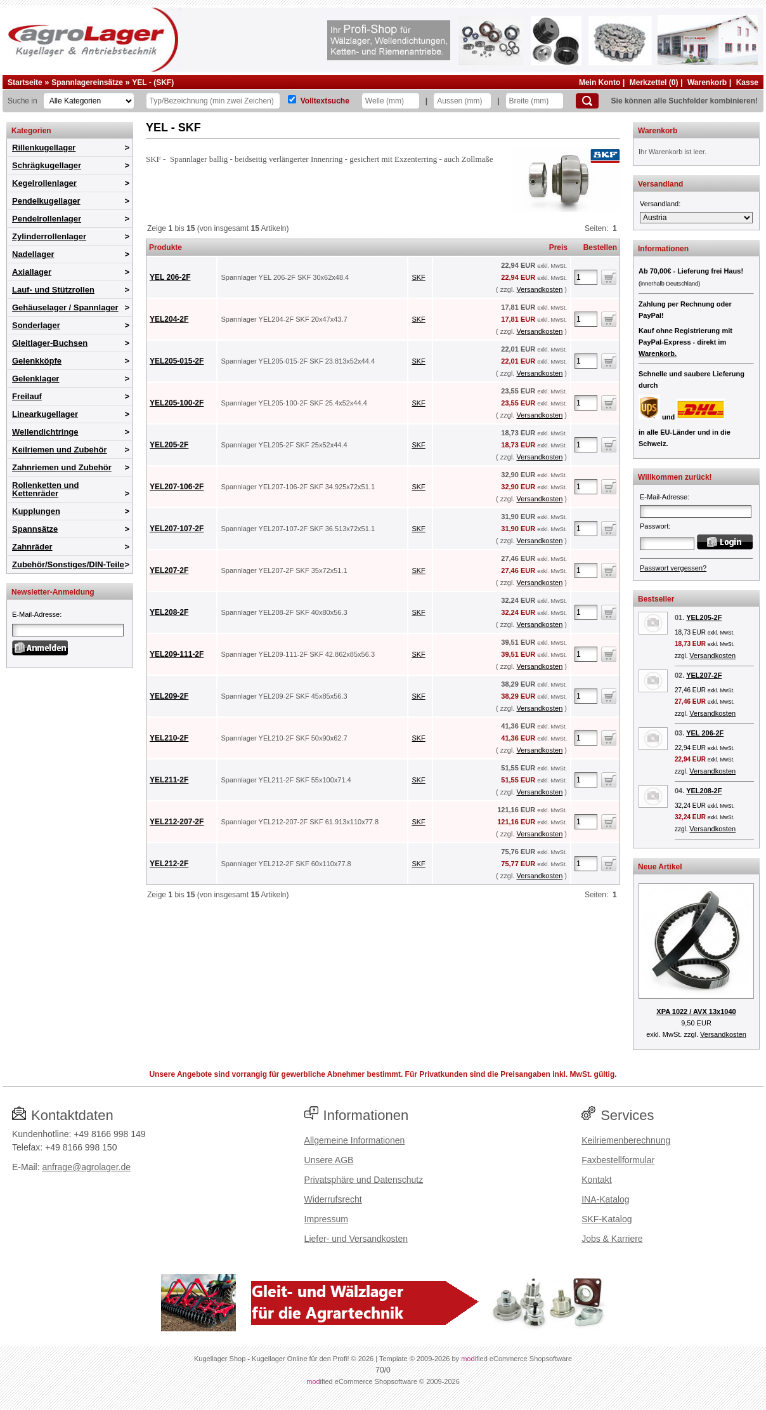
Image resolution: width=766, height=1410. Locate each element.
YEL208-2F (169, 612)
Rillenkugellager (43, 147)
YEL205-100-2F (177, 403)
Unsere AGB (329, 1160)
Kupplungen (36, 511)
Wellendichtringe (45, 432)
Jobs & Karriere (611, 1239)
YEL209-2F (169, 696)
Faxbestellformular (617, 1160)
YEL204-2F (169, 319)
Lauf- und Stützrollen (53, 289)
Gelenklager (35, 378)
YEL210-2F (169, 738)
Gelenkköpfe (37, 361)
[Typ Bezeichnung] (213, 101)
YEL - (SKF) (153, 82)
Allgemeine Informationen (354, 1140)
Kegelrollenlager (44, 183)
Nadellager (33, 254)
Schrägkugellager (46, 165)
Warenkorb (707, 82)
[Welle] (390, 101)
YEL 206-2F (170, 277)
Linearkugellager (45, 414)
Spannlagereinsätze (87, 82)
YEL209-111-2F (177, 654)
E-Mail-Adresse (36, 614)
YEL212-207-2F (177, 821)
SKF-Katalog (606, 1219)
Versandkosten (539, 289)
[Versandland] (696, 217)
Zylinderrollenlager (49, 236)
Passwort (654, 526)
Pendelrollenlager (46, 218)
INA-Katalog (605, 1199)
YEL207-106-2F (177, 486)
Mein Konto (599, 82)
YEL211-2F (169, 779)
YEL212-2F (169, 863)
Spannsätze (35, 529)
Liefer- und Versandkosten (356, 1239)
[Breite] (534, 101)
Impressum (326, 1219)
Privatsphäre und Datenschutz (364, 1180)
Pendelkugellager (46, 201)
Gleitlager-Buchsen (50, 343)
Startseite (25, 82)
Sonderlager (36, 325)
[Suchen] (587, 101)
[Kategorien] (89, 101)
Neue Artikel (660, 866)
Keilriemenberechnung (625, 1140)
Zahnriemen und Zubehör (62, 467)
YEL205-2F (169, 444)
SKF (418, 277)
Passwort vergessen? (673, 568)
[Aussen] (462, 101)
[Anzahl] (585, 277)
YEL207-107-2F (177, 528)
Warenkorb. (658, 353)
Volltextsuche (325, 100)
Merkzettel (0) (654, 82)
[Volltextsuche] (292, 99)
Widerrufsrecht (333, 1199)
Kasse (747, 82)
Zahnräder (32, 546)
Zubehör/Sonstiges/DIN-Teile (68, 564)
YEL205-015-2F (177, 361)
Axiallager (31, 272)
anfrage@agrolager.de (86, 1167)
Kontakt (596, 1180)
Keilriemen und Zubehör (59, 449)
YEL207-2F (169, 570)
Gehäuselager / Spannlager (65, 307)
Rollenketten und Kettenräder (45, 489)
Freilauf (27, 396)
